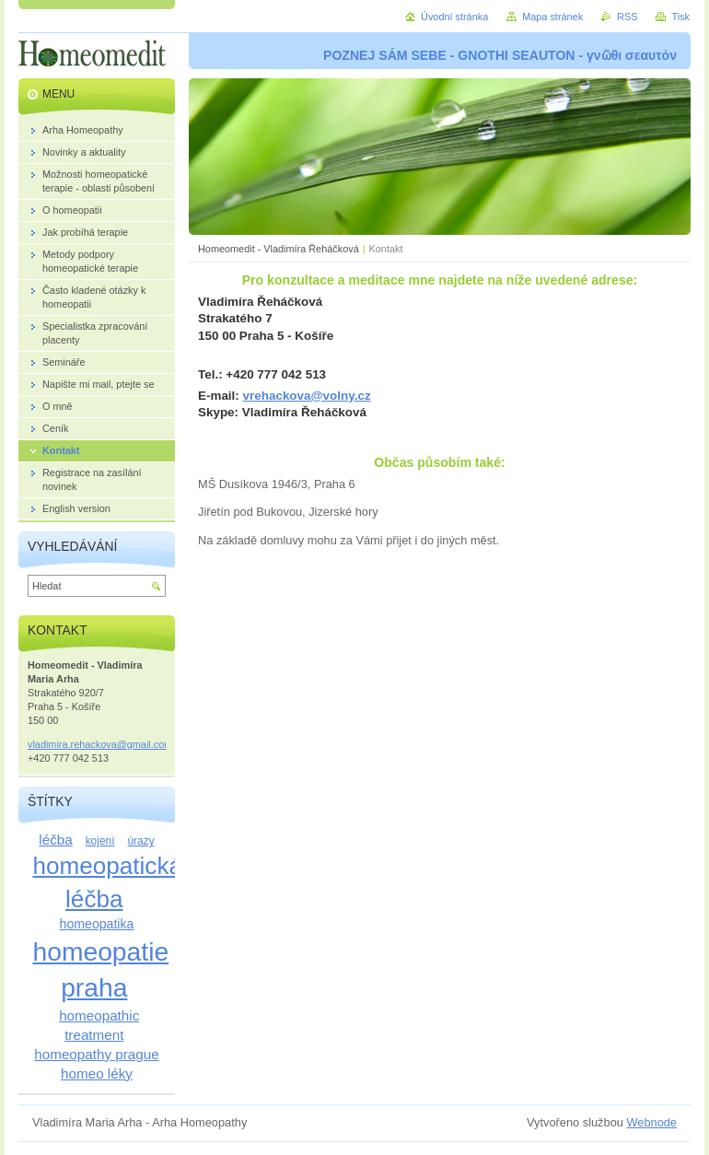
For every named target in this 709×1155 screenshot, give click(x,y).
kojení (100, 840)
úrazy (140, 840)
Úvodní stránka (454, 16)
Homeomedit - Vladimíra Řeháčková (278, 248)
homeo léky (97, 1073)
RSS (627, 16)
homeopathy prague (96, 1054)
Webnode (651, 1122)
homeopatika (97, 923)
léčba (55, 839)
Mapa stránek (552, 16)
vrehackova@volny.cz (307, 395)
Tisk (680, 16)
